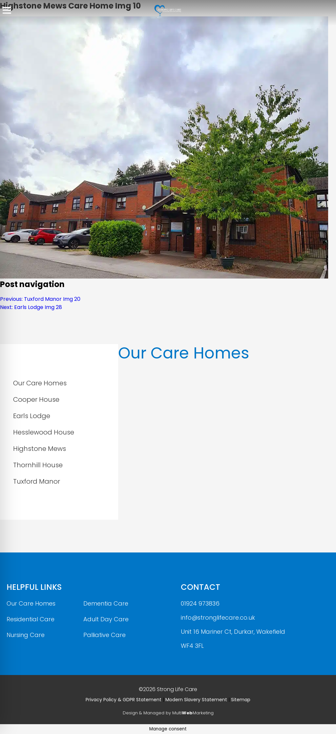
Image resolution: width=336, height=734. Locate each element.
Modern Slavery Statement (196, 699)
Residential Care (30, 619)
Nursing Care (26, 635)
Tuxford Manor (36, 481)
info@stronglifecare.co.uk (218, 617)
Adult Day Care (106, 619)
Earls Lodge (31, 415)
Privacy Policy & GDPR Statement (123, 699)
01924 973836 (200, 603)
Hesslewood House (43, 432)
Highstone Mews (39, 448)
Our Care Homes (40, 383)
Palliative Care (104, 635)
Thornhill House (38, 465)
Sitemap (240, 699)
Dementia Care (105, 603)
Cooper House (36, 399)
